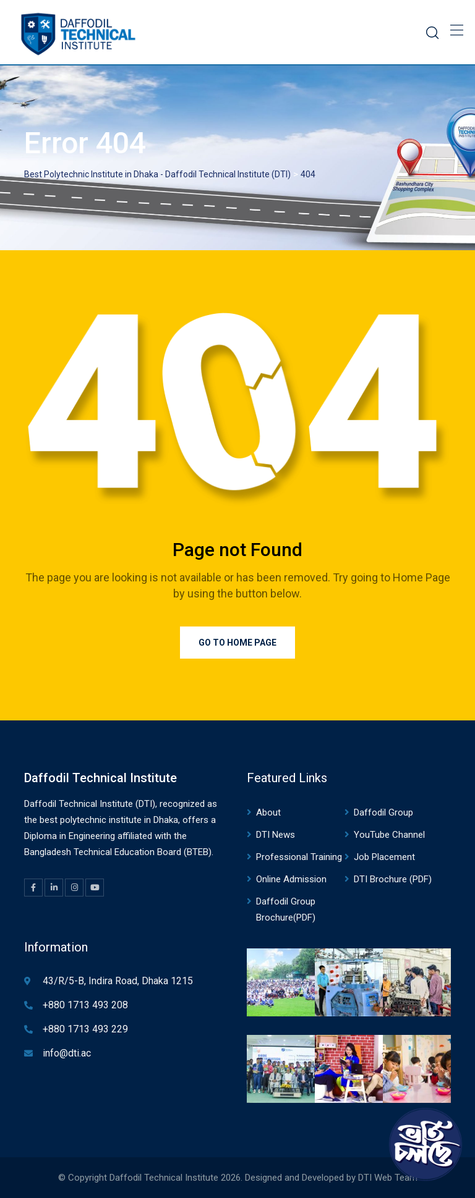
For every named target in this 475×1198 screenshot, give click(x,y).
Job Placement (384, 857)
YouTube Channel (389, 834)
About (268, 812)
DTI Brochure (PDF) (393, 879)
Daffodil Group (383, 812)
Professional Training (299, 857)
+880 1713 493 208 (85, 1005)
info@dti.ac (67, 1053)
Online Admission (291, 879)
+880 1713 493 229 (85, 1029)
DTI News (275, 834)
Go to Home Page (237, 643)
